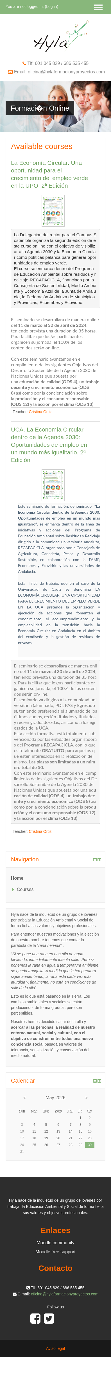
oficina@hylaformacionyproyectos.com (64, 1294)
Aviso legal (55, 1348)
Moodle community (55, 1242)
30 (90, 1145)
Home (17, 878)
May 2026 (55, 1097)
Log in (51, 6)
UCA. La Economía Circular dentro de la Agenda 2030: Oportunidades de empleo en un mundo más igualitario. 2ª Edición (49, 444)
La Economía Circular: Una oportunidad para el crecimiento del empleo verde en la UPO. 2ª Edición (49, 174)
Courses (25, 889)
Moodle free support (55, 1251)
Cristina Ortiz (40, 412)
